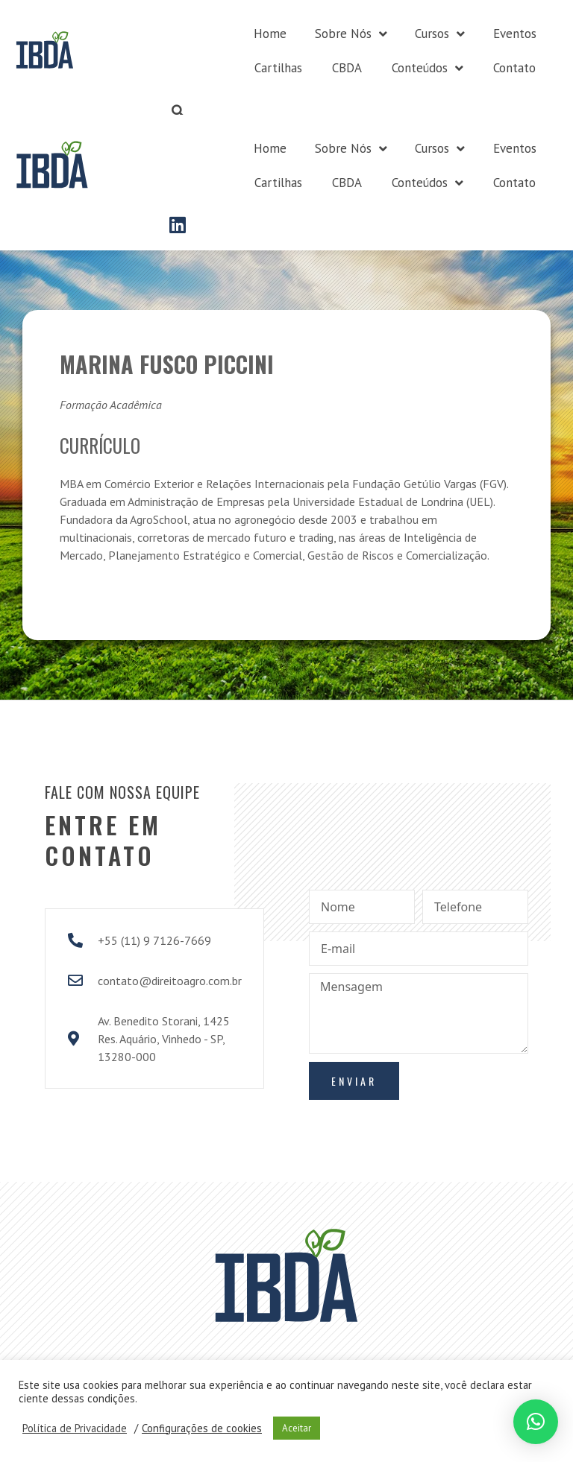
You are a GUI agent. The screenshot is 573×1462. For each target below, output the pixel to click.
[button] (535, 1421)
